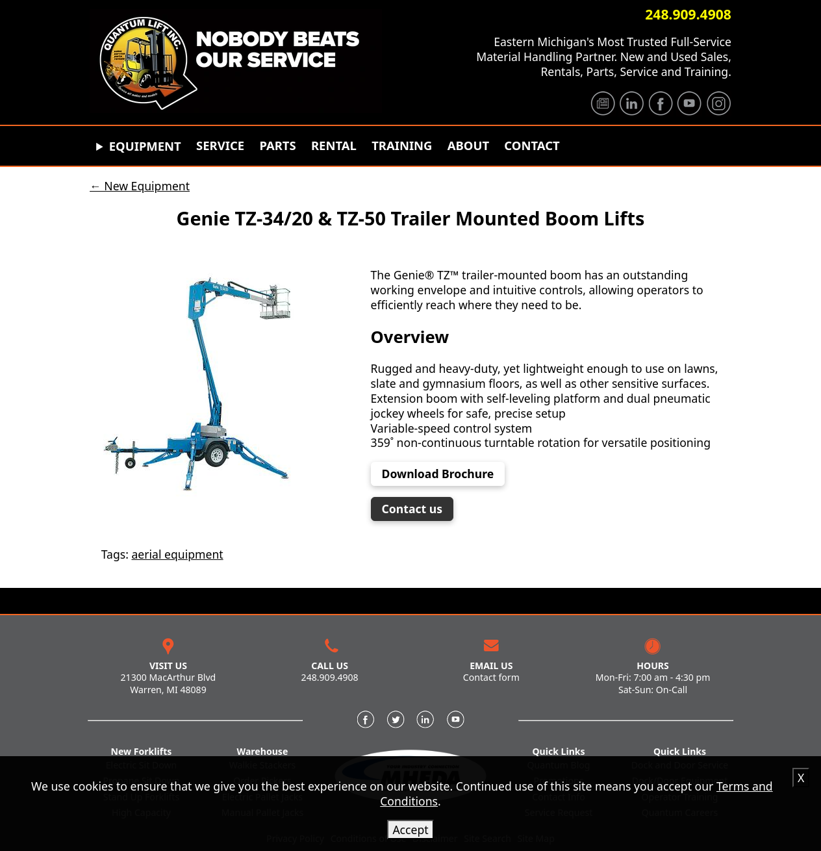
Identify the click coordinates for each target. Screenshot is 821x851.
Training (402, 146)
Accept (410, 829)
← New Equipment (140, 186)
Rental (334, 146)
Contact (531, 146)
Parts (277, 146)
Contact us (417, 508)
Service (220, 146)
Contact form (491, 677)
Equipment (145, 146)
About (468, 146)
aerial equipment (177, 554)
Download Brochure (438, 473)
